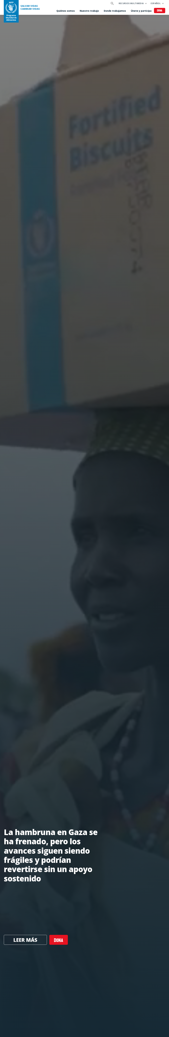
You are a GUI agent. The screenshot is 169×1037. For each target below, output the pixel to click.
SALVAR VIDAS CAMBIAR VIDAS (30, 7)
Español (156, 3)
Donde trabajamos (115, 10)
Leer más (25, 940)
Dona (159, 10)
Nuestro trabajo (89, 10)
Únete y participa (141, 10)
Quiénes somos (65, 10)
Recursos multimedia (131, 3)
